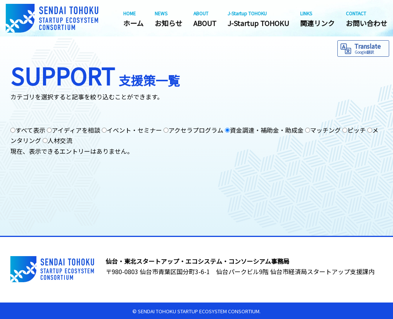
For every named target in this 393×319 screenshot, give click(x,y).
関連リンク (317, 19)
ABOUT (204, 19)
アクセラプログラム (195, 130)
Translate (370, 48)
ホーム (133, 19)
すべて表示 (30, 130)
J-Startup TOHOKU (258, 19)
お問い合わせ (366, 19)
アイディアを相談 (76, 130)
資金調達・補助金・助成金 (267, 130)
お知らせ (168, 19)
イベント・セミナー (134, 130)
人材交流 (60, 140)
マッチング (325, 130)
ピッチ (356, 130)
